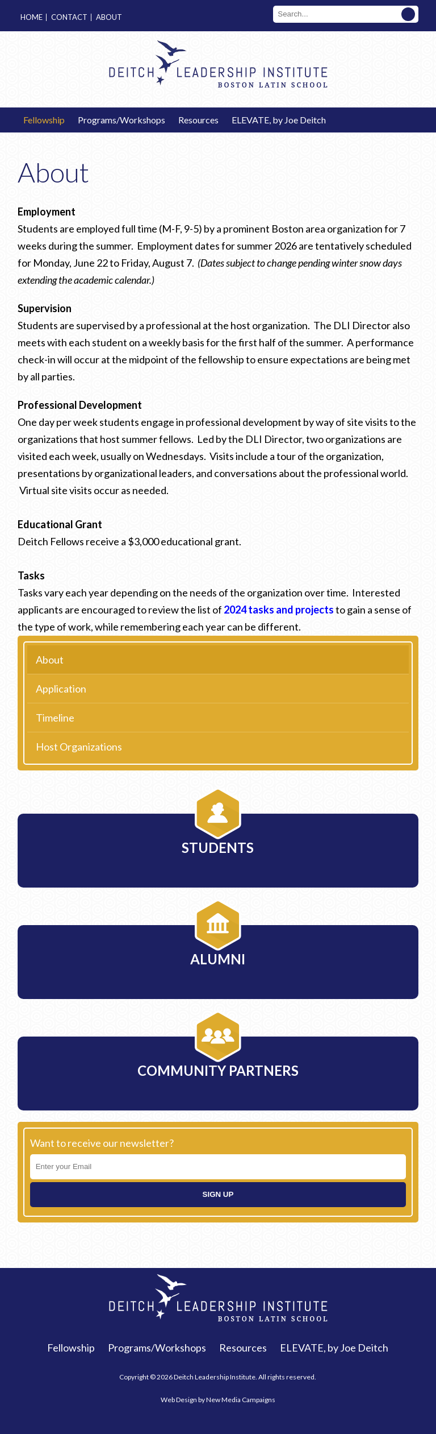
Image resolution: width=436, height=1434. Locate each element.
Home (31, 17)
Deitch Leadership (218, 64)
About (109, 17)
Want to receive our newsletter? (102, 1143)
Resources (198, 119)
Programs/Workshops (121, 119)
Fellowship (44, 119)
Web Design (179, 1399)
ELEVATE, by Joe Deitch (279, 119)
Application (61, 688)
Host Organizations (79, 746)
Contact (69, 17)
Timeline (55, 717)
